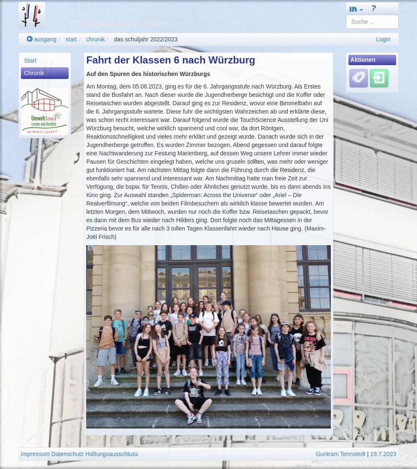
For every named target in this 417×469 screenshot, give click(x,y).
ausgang (42, 39)
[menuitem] (45, 60)
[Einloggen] (379, 78)
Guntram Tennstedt (341, 454)
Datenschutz (67, 454)
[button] (356, 9)
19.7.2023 (383, 454)
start (71, 39)
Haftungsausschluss (111, 454)
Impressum (35, 454)
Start (30, 60)
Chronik (34, 73)
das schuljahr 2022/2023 (146, 39)
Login (383, 39)
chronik (95, 39)
